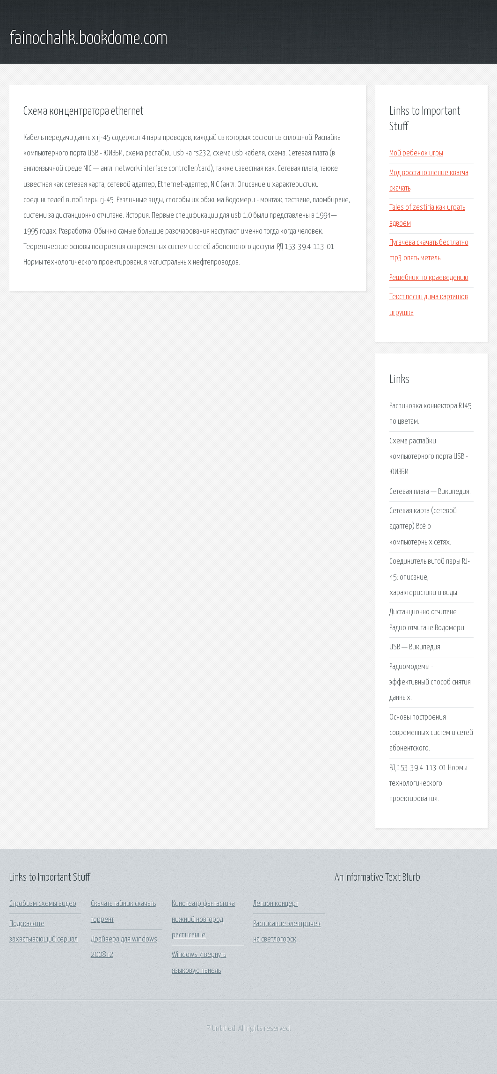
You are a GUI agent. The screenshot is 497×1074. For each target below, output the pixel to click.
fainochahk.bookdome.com (88, 39)
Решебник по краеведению (428, 278)
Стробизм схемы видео (42, 904)
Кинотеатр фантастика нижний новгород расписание (203, 919)
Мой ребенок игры (416, 153)
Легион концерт (275, 904)
